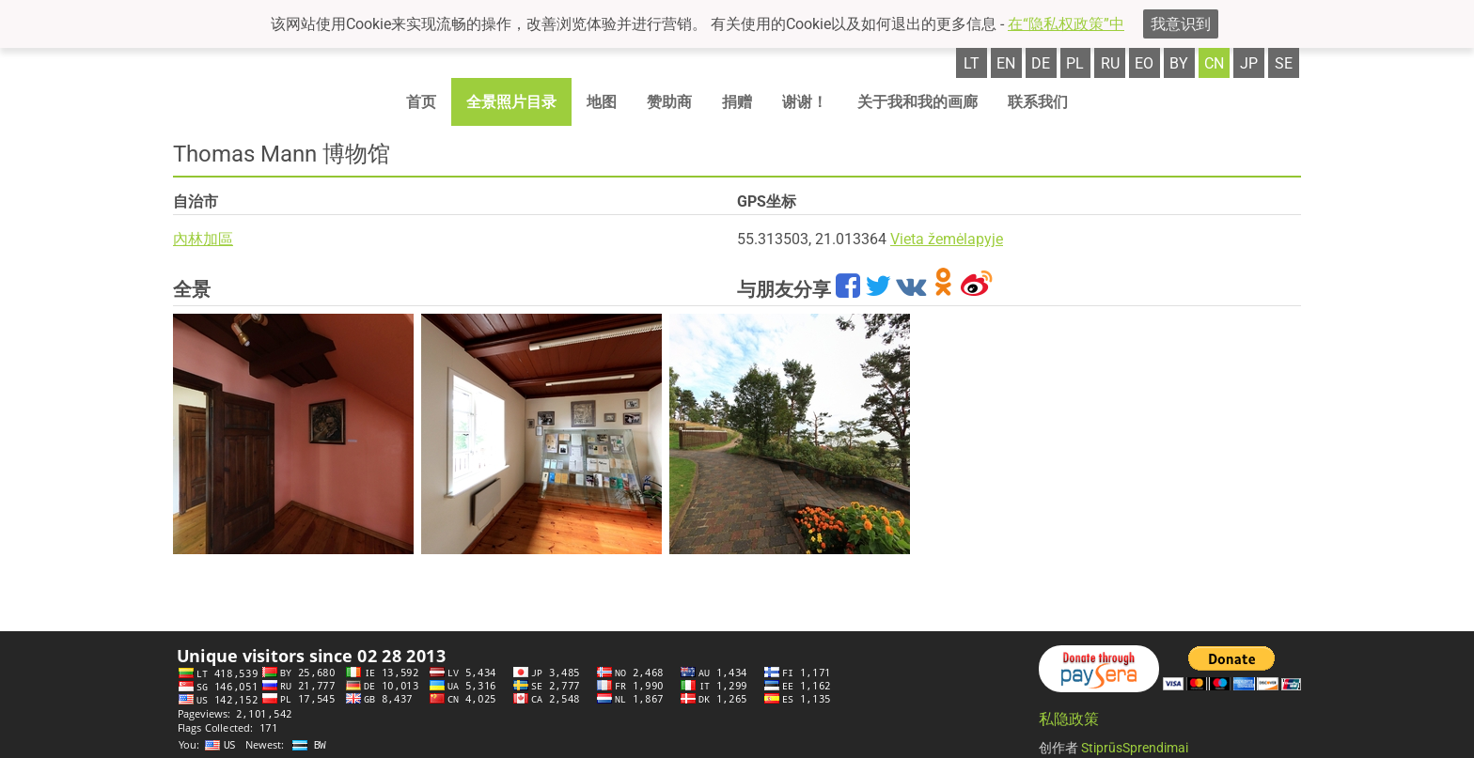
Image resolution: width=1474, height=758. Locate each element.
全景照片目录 (511, 102)
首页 (421, 102)
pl (1075, 63)
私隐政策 (1069, 719)
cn (1214, 63)
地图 (602, 102)
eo (1144, 63)
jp (1249, 63)
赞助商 (669, 102)
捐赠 (737, 102)
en (1005, 63)
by (1178, 63)
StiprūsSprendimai (1134, 747)
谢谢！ (804, 102)
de (1040, 63)
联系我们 (1038, 102)
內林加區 (203, 239)
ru (1110, 63)
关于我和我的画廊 (917, 102)
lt (972, 63)
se (1284, 63)
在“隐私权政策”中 (1066, 24)
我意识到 (1181, 24)
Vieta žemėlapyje (946, 239)
